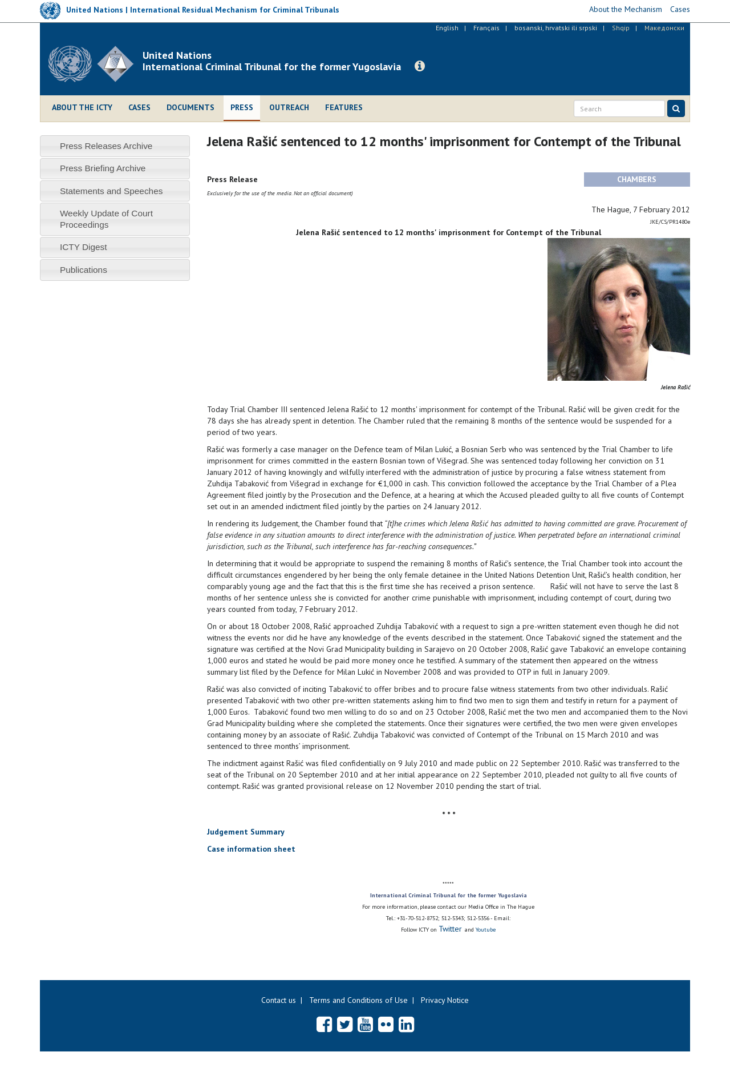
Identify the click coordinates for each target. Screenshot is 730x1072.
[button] (419, 66)
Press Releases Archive (106, 146)
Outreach (289, 107)
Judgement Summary (246, 832)
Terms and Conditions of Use (358, 1000)
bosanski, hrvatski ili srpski (555, 27)
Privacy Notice (445, 1000)
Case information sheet (251, 849)
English (447, 27)
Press (241, 107)
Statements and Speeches (111, 191)
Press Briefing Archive (103, 168)
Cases (139, 107)
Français (486, 27)
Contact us (278, 1000)
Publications (83, 270)
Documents (190, 107)
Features (344, 107)
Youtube (486, 929)
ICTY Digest (83, 247)
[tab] (115, 145)
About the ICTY (82, 107)
